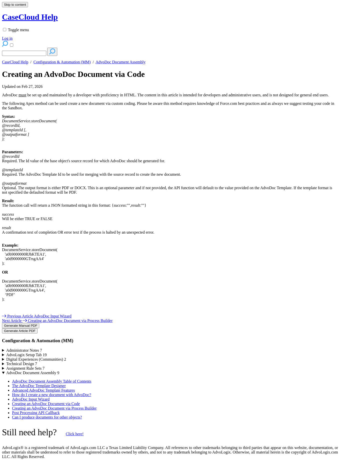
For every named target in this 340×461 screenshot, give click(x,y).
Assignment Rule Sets (25, 368)
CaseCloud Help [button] (30, 16)
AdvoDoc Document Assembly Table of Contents (51, 381)
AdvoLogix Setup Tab (26, 355)
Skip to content (15, 4)
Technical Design (21, 364)
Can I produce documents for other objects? (47, 417)
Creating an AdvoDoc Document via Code (73, 74)
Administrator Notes (24, 350)
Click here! (75, 434)
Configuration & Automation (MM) (62, 62)
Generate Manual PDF (20, 325)
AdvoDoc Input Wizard (31, 399)
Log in (7, 38)
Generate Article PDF (20, 331)
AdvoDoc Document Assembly (121, 62)
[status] (170, 95)
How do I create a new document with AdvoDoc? (51, 395)
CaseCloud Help (15, 62)
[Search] (24, 53)
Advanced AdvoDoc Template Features (43, 390)
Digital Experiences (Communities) (36, 359)
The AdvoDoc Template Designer (39, 386)
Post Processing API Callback (36, 413)
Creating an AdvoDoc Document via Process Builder (54, 408)
